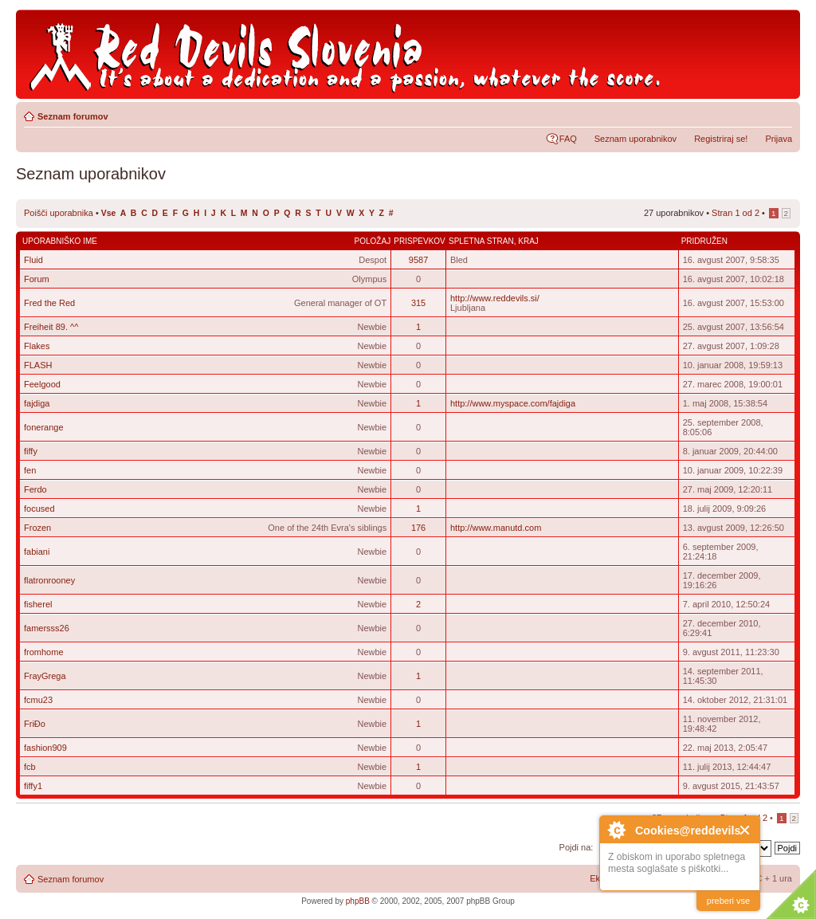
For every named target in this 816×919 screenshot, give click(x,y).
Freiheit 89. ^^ (51, 327)
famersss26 (46, 628)
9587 (418, 260)
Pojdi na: (576, 847)
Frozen (37, 527)
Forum (36, 279)
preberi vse (728, 900)
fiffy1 (33, 786)
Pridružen (704, 241)
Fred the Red (49, 303)
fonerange (44, 427)
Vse (108, 213)
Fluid (33, 260)
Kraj (528, 241)
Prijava (778, 138)
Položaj (373, 241)
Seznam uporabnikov (635, 138)
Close (745, 830)
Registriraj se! (720, 138)
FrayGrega (45, 676)
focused (39, 508)
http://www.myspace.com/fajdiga (512, 403)
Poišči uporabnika (58, 213)
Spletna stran (481, 241)
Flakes (36, 346)
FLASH (38, 365)
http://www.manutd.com (495, 527)
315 (418, 303)
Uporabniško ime (59, 241)
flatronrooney (49, 580)
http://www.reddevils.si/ (494, 298)
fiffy (30, 451)
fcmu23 (38, 700)
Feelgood (42, 384)
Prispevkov (419, 241)
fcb (30, 767)
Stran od (735, 213)
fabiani (36, 551)
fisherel (38, 604)
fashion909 (45, 747)
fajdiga (36, 403)
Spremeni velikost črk (780, 113)
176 (418, 527)
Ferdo (35, 489)
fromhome (44, 652)
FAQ (568, 138)
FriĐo (34, 724)
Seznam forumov (72, 116)
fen (30, 470)
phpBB (358, 901)
